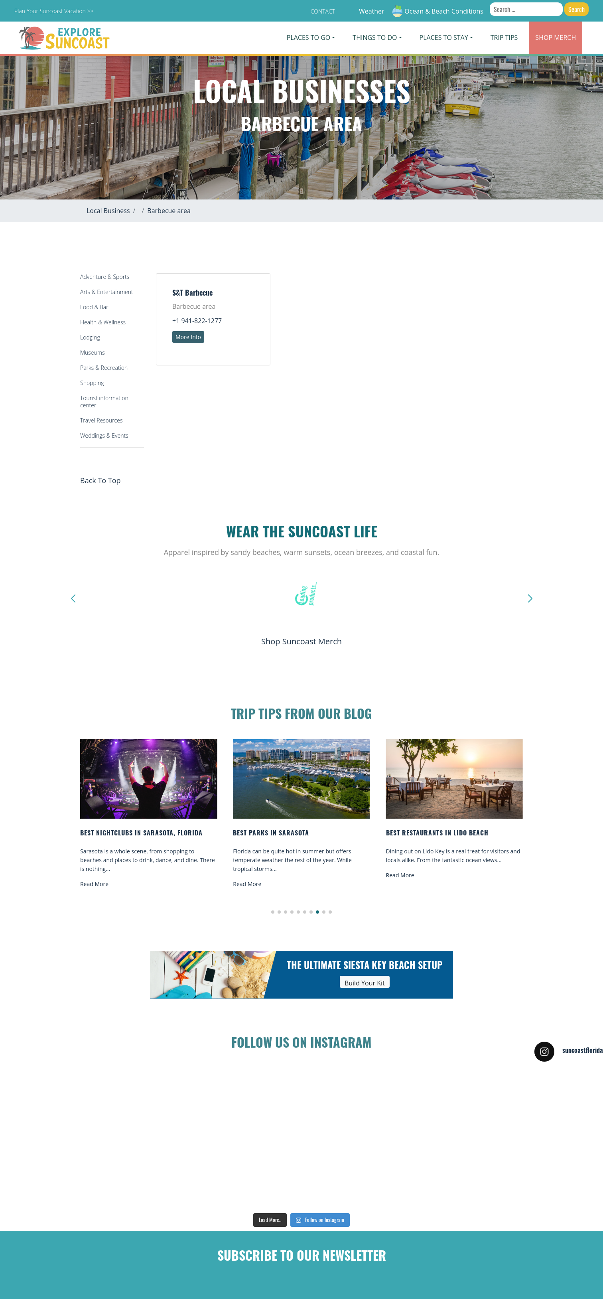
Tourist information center (104, 401)
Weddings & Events (104, 435)
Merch (555, 37)
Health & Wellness (103, 322)
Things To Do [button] (375, 37)
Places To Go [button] (308, 37)
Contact (323, 11)
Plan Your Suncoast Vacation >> (53, 11)
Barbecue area (168, 210)
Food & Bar (94, 307)
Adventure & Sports (104, 276)
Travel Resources (101, 420)
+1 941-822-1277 (197, 320)
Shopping (92, 383)
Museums (92, 352)
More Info (188, 337)
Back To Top (100, 480)
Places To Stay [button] (444, 37)
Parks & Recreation (104, 367)
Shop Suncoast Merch (301, 641)
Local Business (108, 210)
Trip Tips (504, 37)
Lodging (90, 337)
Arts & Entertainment (106, 292)
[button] (272, 912)
